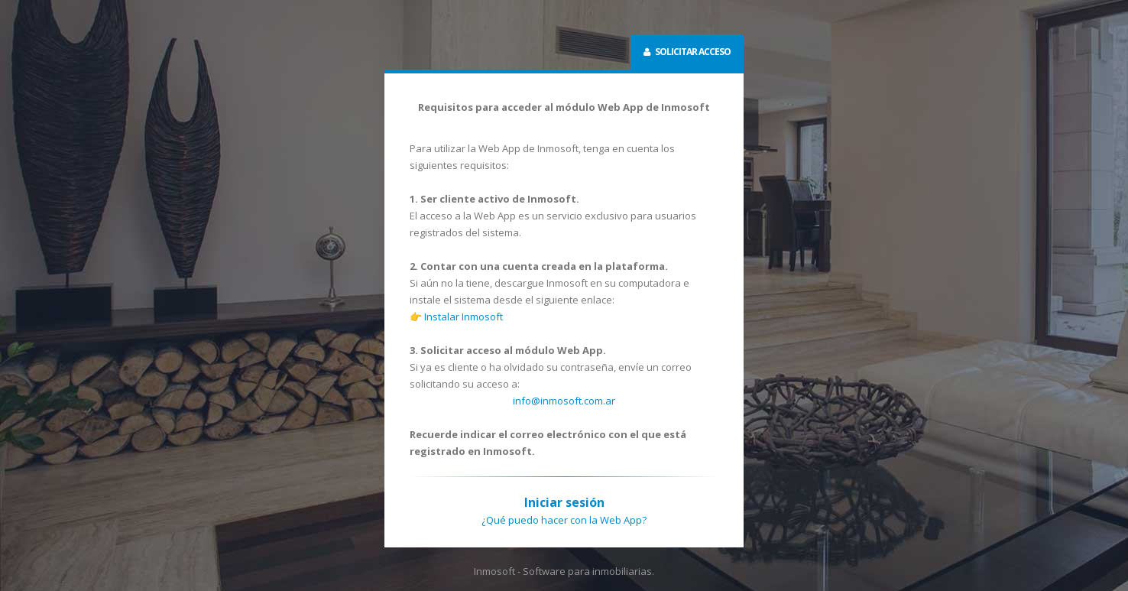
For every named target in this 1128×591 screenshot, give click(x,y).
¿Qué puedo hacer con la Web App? (564, 520)
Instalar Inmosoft (463, 316)
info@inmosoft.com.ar (564, 401)
